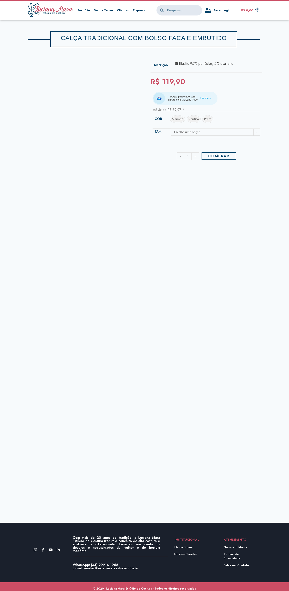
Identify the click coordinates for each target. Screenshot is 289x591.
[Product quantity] (188, 156)
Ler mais (206, 98)
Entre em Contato (237, 565)
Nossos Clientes (186, 554)
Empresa (141, 10)
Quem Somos (184, 547)
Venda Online (104, 10)
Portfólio (84, 10)
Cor (158, 118)
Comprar (218, 156)
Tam (158, 131)
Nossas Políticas (236, 547)
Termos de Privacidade (232, 556)
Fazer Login (222, 10)
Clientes (124, 10)
